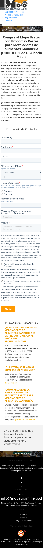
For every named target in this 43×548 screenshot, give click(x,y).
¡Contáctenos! (11, 383)
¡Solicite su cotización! (25, 419)
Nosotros (23, 514)
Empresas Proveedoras (14, 12)
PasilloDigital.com (21, 544)
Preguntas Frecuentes (24, 520)
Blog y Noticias (11, 17)
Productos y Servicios (14, 15)
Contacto (8, 20)
